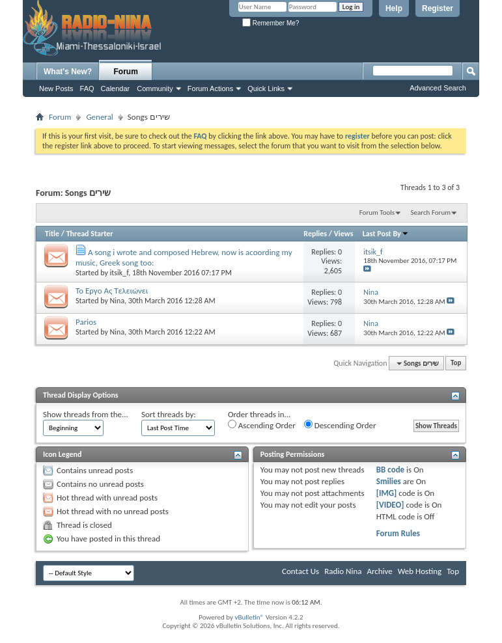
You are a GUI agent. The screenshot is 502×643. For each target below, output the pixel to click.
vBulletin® (249, 617)
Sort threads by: (168, 414)
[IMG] (386, 493)
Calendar (115, 88)
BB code (390, 469)
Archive (379, 571)
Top (456, 363)
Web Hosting (419, 571)
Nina (117, 300)
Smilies (388, 481)
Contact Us (300, 571)
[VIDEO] (390, 505)
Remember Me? (270, 23)
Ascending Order (262, 425)
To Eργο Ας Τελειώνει (112, 290)
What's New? (68, 71)
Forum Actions (210, 88)
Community (155, 88)
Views (344, 233)
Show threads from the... (85, 414)
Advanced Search (438, 88)
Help (393, 8)
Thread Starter (89, 233)
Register (437, 8)
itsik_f (119, 272)
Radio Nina (342, 571)
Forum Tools (377, 212)
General (99, 117)
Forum (126, 71)
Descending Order (340, 425)
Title (52, 233)
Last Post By (386, 233)
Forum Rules (398, 533)
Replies (315, 233)
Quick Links (266, 88)
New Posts (56, 88)
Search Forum (431, 212)
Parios (86, 322)
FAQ (87, 88)
